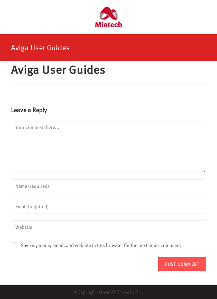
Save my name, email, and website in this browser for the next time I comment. (101, 245)
